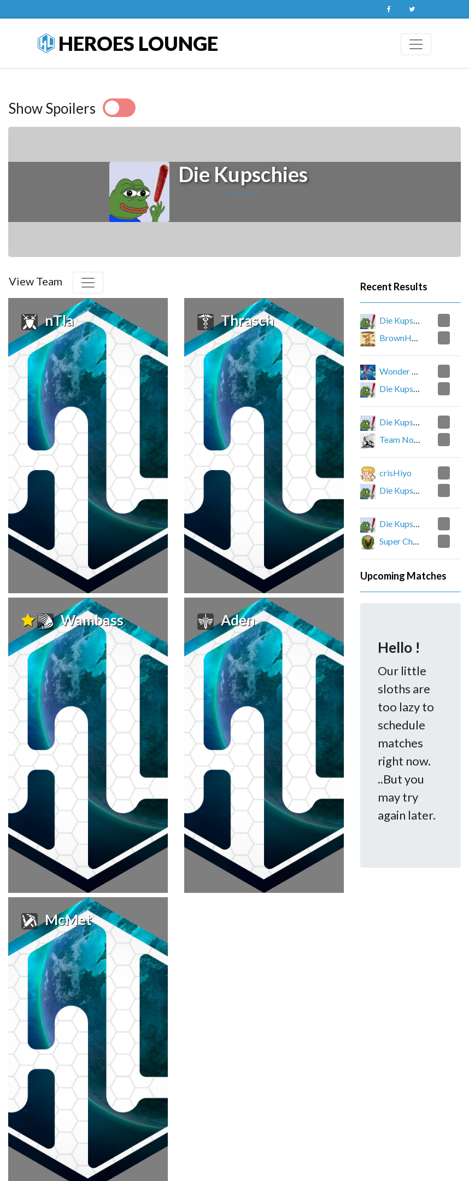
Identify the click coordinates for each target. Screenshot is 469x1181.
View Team (35, 281)
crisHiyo (395, 472)
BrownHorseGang (413, 337)
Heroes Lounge (128, 43)
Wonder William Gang (420, 371)
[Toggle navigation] (416, 44)
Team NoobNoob (413, 439)
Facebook (388, 9)
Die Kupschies (405, 320)
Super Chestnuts (409, 541)
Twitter (411, 9)
